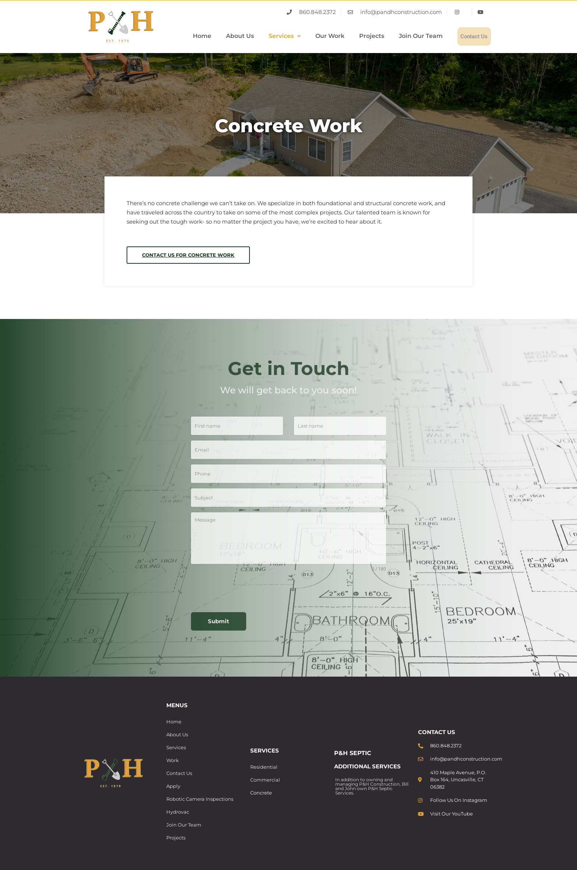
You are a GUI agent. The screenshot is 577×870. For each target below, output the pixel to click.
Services (271, 36)
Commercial (265, 780)
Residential (263, 767)
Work (172, 760)
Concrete (261, 793)
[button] (271, 36)
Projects (358, 36)
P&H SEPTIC (352, 753)
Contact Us (467, 36)
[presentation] (288, 592)
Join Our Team (407, 36)
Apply (173, 786)
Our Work (316, 36)
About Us (227, 36)
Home (189, 36)
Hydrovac (177, 812)
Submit (218, 621)
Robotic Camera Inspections (199, 799)
